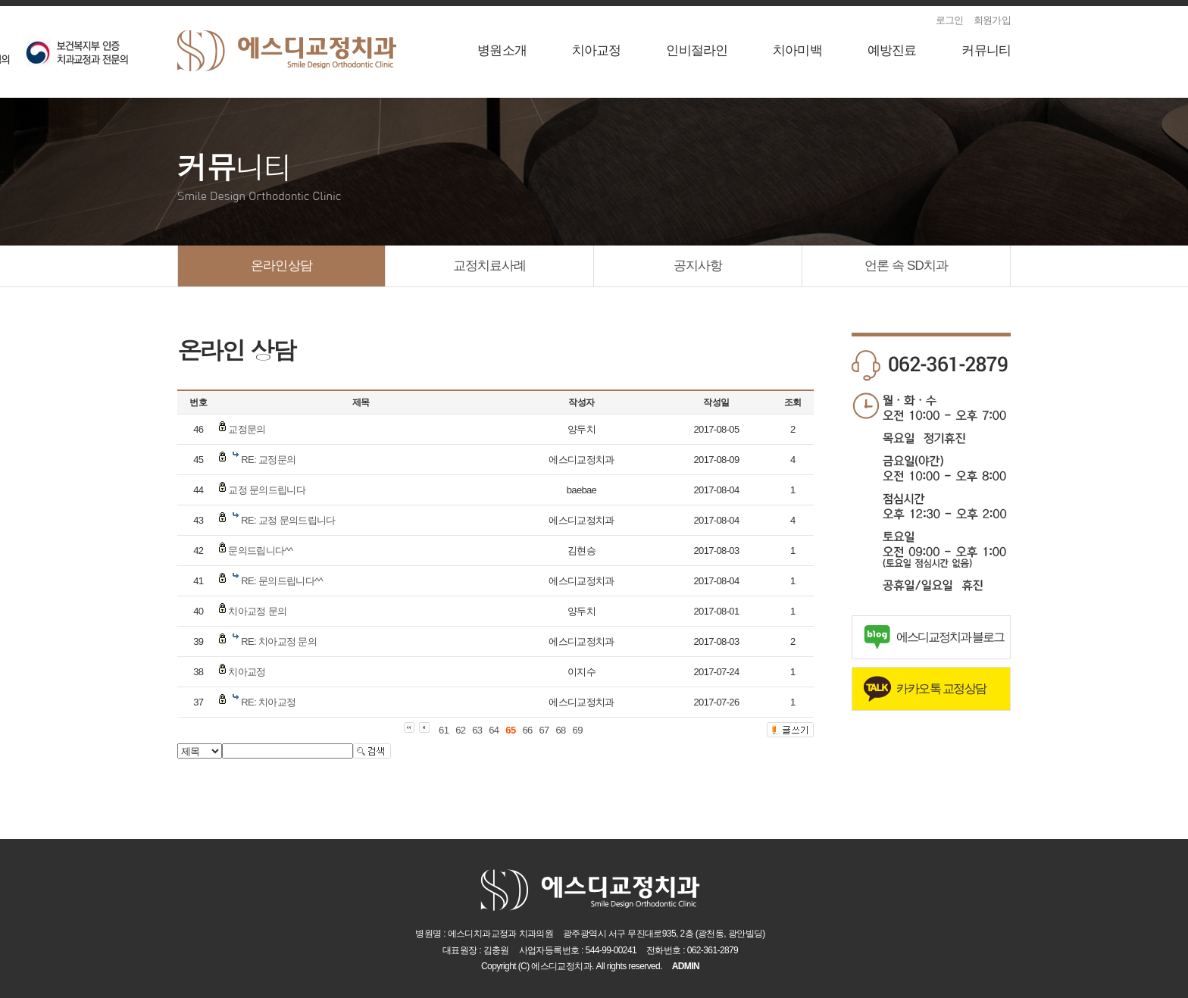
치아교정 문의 (257, 611)
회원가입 (992, 20)
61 (444, 730)
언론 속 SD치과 (906, 265)
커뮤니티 (986, 50)
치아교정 (596, 50)
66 (527, 730)
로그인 (950, 20)
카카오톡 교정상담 (941, 688)
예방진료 (892, 50)
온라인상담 (281, 265)
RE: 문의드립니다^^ (282, 581)
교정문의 (246, 429)
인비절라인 (696, 50)
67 (544, 730)
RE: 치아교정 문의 (279, 641)
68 (561, 730)
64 (494, 730)
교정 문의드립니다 (266, 490)
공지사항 (698, 265)
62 (460, 730)
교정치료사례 (490, 265)
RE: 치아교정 (268, 702)
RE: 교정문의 (268, 459)
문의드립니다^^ (260, 550)
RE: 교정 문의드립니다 (288, 520)
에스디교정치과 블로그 (950, 636)
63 (477, 730)
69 (578, 730)
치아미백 (797, 50)
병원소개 (502, 50)
